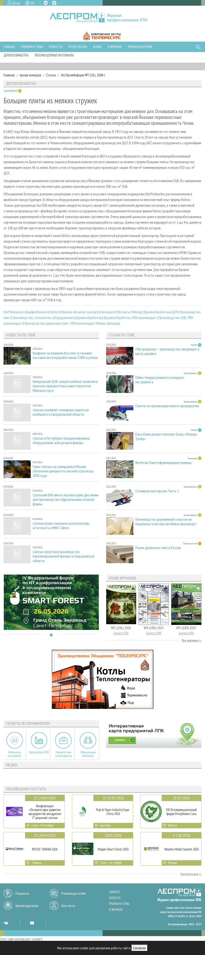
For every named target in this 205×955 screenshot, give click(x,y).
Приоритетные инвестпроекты (63, 754)
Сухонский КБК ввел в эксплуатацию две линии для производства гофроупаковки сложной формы (65, 499)
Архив (97, 46)
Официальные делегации (88, 754)
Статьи (51, 75)
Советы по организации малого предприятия (167, 406)
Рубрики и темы (32, 46)
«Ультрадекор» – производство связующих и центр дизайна (167, 351)
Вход (16, 2)
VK (46, 3)
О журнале (114, 46)
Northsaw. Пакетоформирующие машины (163, 462)
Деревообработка (16, 55)
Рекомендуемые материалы (54, 55)
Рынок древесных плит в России (158, 547)
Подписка (22, 893)
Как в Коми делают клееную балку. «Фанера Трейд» (166, 436)
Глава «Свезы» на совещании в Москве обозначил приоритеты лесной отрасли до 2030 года (63, 471)
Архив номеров (30, 75)
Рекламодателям (140, 46)
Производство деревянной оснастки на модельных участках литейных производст (166, 521)
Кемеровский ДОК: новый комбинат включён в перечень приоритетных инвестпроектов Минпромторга (65, 386)
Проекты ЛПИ (77, 46)
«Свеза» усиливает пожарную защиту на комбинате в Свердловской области (61, 412)
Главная (9, 46)
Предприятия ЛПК (39, 752)
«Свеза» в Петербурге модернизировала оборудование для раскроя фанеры (61, 440)
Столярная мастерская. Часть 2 (157, 491)
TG (54, 3)
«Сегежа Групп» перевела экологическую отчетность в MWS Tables (61, 525)
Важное (115, 892)
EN (32, 2)
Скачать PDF (121, 633)
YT (32, 922)
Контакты (68, 905)
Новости (55, 46)
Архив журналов (26, 905)
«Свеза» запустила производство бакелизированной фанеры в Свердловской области (63, 556)
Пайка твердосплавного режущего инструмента (159, 379)
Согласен (139, 948)
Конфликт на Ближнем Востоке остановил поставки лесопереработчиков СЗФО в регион (65, 355)
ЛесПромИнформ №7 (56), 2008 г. (83, 75)
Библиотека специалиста (14, 754)
